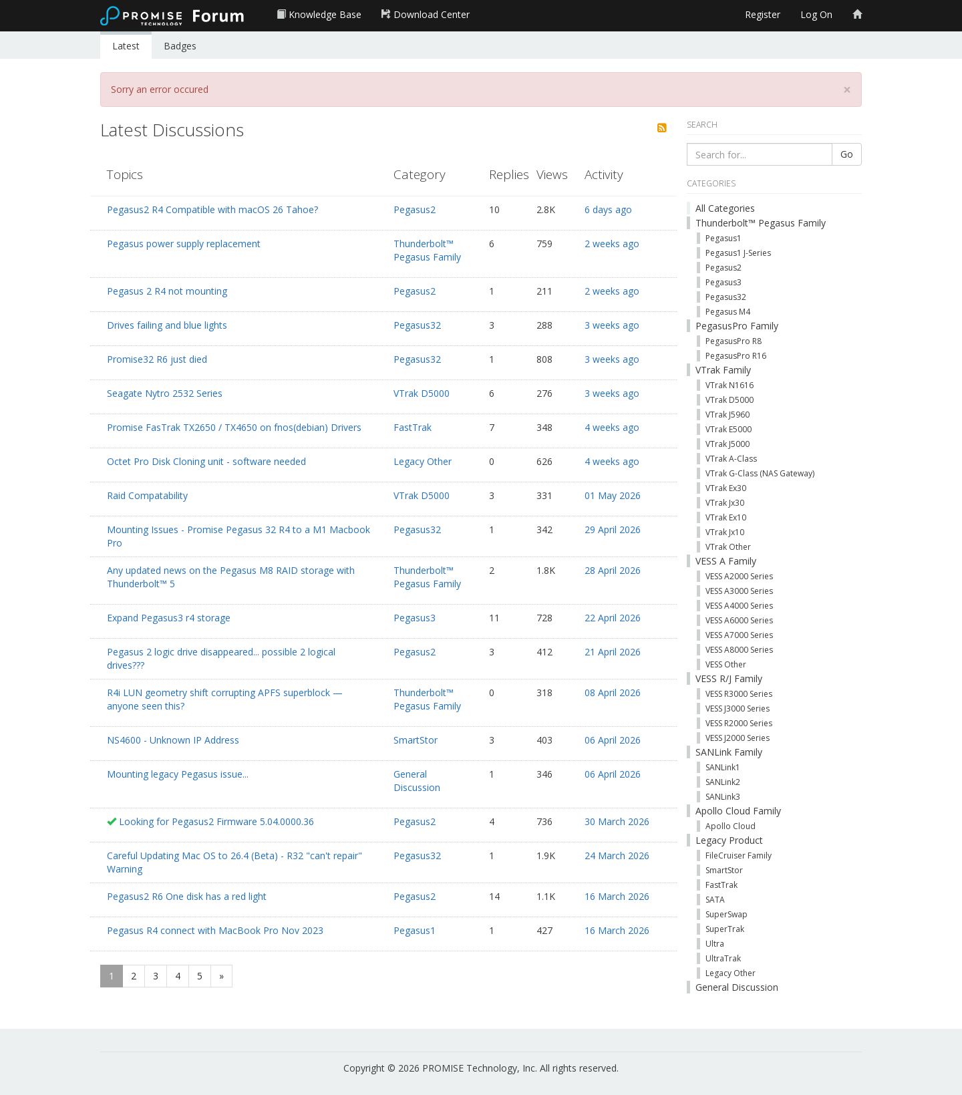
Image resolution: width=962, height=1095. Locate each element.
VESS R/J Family (728, 678)
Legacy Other (422, 461)
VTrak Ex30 (725, 488)
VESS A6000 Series (739, 620)
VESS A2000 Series (739, 576)
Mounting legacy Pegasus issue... (178, 774)
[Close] (847, 90)
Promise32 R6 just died (157, 359)
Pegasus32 (417, 325)
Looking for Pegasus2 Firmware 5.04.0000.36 (216, 821)
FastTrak (412, 427)
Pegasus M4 (727, 311)
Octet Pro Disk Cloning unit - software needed (206, 461)
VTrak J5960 (727, 414)
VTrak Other (728, 547)
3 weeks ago (612, 325)
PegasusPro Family (736, 325)
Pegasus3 (414, 617)
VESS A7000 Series (739, 635)
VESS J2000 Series (737, 738)
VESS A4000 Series (739, 605)
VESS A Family (725, 561)
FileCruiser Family (738, 855)
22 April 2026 (613, 617)
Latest (126, 45)
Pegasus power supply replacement (184, 243)
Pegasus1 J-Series (738, 253)
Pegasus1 (414, 930)
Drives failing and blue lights (167, 325)
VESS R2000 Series (738, 723)
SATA (715, 899)
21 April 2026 (613, 651)
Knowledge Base (319, 14)
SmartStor (415, 740)
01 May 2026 (613, 495)
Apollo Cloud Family (738, 810)
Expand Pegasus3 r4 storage (168, 617)
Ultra (714, 943)
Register (762, 14)
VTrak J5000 (727, 444)
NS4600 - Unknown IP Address (173, 740)
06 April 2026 (613, 740)
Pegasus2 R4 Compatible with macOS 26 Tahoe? (212, 209)
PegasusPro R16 (735, 355)
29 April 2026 (613, 529)
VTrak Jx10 (724, 532)
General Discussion (416, 781)
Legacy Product (729, 840)
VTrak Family (723, 369)
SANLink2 (722, 782)
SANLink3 (722, 796)
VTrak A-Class (731, 458)
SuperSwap (726, 914)
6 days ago (608, 209)
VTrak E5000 (728, 429)
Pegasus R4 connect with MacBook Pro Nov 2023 (215, 930)
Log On (816, 14)
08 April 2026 (613, 692)
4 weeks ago (612, 427)
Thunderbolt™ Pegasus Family (427, 250)
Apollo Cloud (730, 826)
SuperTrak (724, 929)
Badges (180, 45)
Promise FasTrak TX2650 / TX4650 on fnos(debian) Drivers (234, 427)
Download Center (425, 14)
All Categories (725, 208)
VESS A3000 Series (739, 591)
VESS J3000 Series (737, 708)
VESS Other (725, 664)
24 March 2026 (617, 855)
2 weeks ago (612, 243)
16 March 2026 (617, 896)
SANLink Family (728, 752)
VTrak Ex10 (725, 517)
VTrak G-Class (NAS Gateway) (759, 473)
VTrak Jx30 (724, 502)
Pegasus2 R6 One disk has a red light (187, 896)
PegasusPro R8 (733, 341)
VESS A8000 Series (739, 649)
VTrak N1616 (729, 385)
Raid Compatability (147, 495)
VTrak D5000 (421, 393)
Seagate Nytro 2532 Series (164, 393)
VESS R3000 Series (738, 693)
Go (846, 154)
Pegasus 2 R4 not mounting (167, 291)
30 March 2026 (617, 821)
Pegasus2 (414, 209)
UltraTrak (723, 958)
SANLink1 (722, 767)
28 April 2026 (613, 570)
